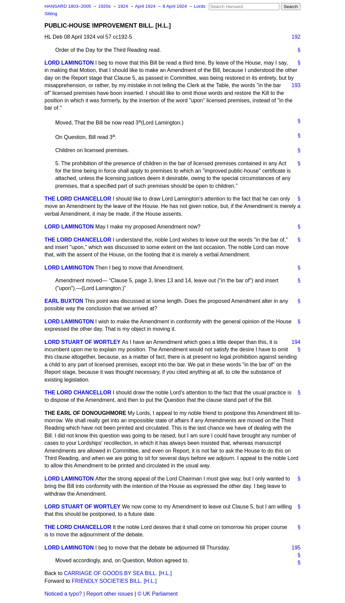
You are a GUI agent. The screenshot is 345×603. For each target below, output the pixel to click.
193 (296, 85)
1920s (105, 6)
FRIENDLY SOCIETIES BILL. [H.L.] (114, 581)
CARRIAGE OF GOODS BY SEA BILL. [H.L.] (118, 573)
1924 (123, 6)
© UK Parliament (157, 594)
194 (296, 342)
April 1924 (146, 6)
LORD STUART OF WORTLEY (82, 342)
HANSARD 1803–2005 (67, 6)
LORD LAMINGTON (69, 63)
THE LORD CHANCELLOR (77, 199)
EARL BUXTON (63, 301)
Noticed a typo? (63, 594)
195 (296, 548)
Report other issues (109, 594)
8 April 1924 (175, 6)
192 (296, 37)
